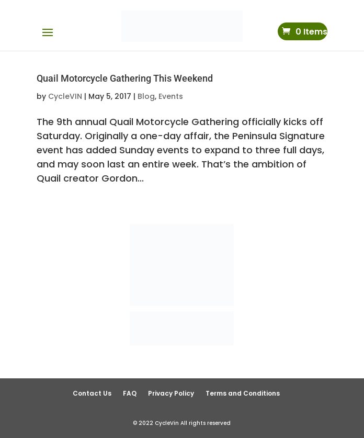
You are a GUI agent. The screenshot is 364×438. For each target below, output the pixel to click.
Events (170, 96)
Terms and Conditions (243, 393)
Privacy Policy (171, 393)
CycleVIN (65, 96)
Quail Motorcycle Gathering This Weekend (125, 78)
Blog (146, 96)
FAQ (129, 393)
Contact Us (92, 393)
